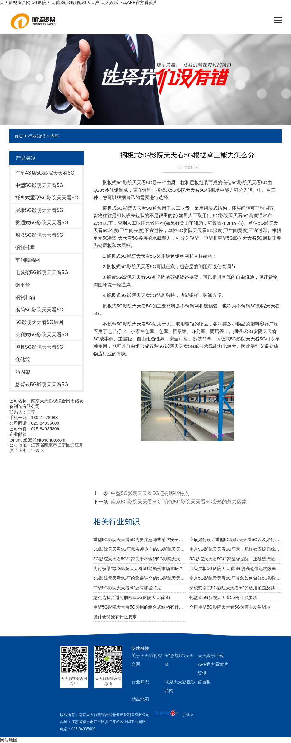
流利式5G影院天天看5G (41, 334)
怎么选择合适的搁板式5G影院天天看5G (131, 597)
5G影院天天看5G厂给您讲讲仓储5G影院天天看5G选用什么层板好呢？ (139, 578)
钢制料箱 (25, 297)
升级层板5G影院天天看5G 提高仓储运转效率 (232, 568)
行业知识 (36, 135)
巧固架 (22, 372)
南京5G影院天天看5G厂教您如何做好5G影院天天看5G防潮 (235, 578)
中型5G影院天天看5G (39, 185)
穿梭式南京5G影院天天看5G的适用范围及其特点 (235, 587)
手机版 (187, 715)
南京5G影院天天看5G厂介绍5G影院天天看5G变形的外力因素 (179, 501)
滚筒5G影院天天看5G (39, 309)
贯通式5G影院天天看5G (41, 222)
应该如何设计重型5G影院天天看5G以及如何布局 (235, 539)
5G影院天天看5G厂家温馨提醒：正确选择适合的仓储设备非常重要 (235, 558)
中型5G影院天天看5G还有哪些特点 (150, 493)
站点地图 (140, 699)
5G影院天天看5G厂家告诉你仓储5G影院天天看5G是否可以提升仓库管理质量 (139, 549)
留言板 (204, 681)
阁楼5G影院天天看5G (39, 235)
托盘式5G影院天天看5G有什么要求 (223, 597)
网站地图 (8, 739)
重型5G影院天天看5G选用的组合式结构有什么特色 (139, 607)
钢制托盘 (25, 247)
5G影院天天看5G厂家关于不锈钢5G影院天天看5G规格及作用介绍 (139, 558)
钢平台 (22, 284)
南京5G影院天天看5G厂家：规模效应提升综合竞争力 (235, 549)
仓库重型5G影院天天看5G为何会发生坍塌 (229, 607)
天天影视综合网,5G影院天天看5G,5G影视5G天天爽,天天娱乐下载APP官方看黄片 (78, 2)
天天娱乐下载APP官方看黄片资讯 (213, 664)
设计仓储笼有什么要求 (115, 616)
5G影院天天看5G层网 (39, 322)
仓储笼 (22, 359)
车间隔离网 (27, 260)
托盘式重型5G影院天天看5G (46, 197)
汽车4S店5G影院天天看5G (44, 172)
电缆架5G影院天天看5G (41, 272)
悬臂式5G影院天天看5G (41, 384)
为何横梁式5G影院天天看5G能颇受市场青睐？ (138, 568)
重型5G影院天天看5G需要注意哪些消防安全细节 (139, 539)
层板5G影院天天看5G (39, 210)
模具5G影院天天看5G (39, 347)
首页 (18, 135)
